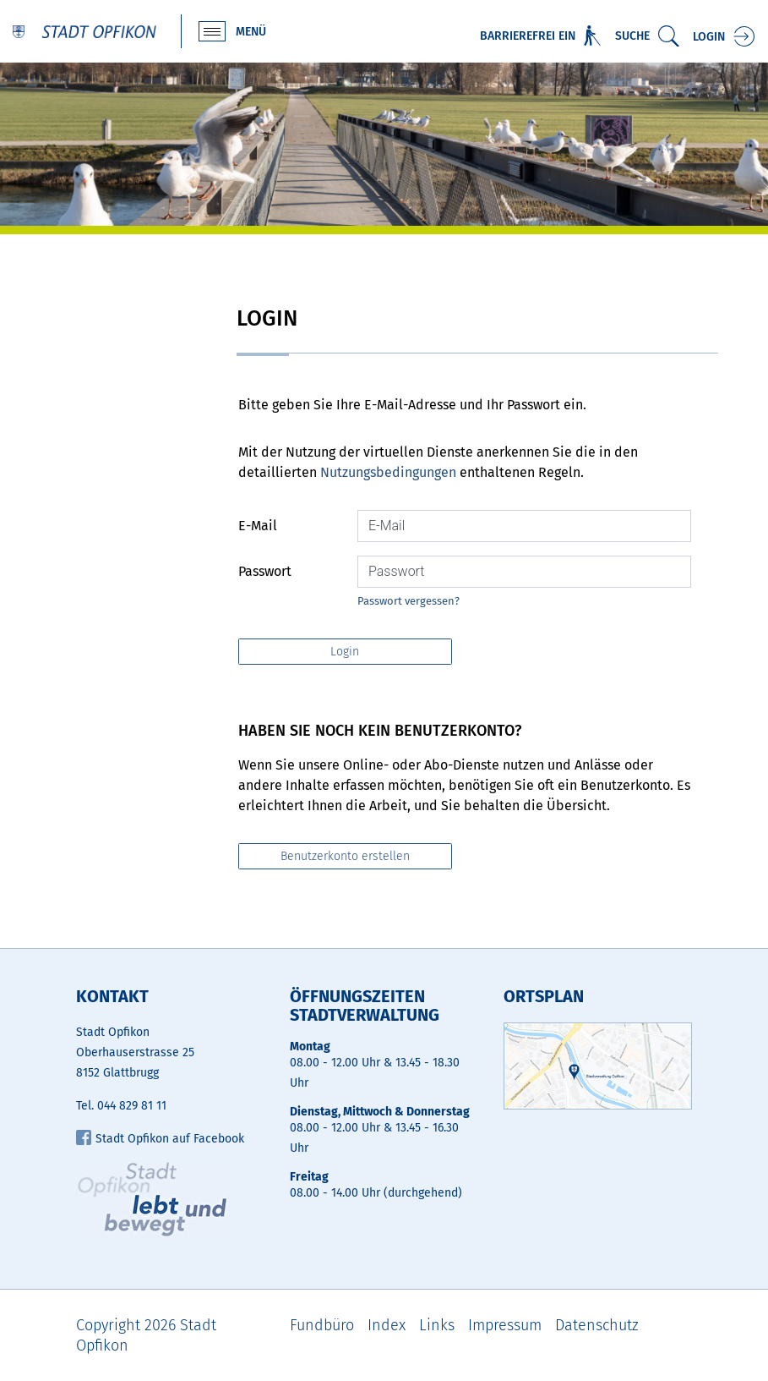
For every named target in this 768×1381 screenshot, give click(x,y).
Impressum (505, 1325)
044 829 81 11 (131, 1106)
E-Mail (257, 526)
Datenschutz (597, 1325)
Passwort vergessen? (408, 601)
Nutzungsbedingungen (388, 472)
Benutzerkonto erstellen (345, 856)
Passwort (264, 571)
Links (437, 1325)
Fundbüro (322, 1325)
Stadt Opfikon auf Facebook (160, 1139)
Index (387, 1325)
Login (709, 37)
